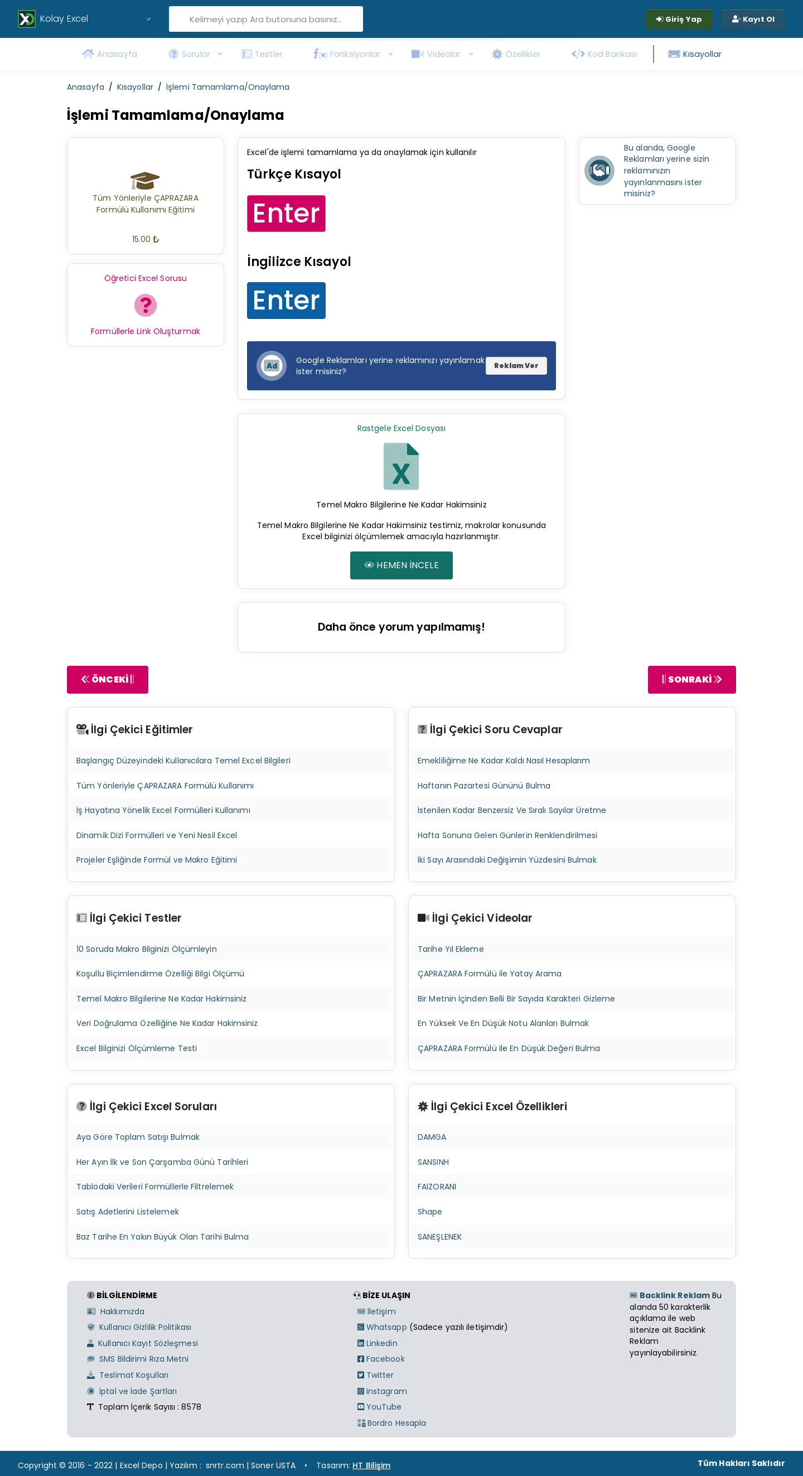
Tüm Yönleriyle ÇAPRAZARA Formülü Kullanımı (165, 785)
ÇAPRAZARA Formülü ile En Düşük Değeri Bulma (509, 1048)
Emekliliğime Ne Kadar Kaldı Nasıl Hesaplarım (504, 760)
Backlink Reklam (670, 1295)
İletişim (376, 1311)
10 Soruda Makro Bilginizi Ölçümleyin (146, 949)
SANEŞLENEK (440, 1236)
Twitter (375, 1375)
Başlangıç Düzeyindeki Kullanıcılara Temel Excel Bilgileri (183, 760)
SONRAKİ (692, 679)
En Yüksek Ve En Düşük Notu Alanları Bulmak (503, 1023)
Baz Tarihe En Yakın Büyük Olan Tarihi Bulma (162, 1236)
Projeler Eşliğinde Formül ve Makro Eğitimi (156, 859)
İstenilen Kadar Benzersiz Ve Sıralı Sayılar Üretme (512, 810)
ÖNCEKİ (107, 679)
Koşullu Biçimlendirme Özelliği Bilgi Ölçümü (160, 973)
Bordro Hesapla (392, 1423)
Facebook (381, 1358)
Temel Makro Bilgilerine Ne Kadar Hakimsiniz (161, 998)
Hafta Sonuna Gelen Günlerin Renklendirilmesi (507, 835)
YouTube (379, 1406)
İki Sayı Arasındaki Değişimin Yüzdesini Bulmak (507, 859)
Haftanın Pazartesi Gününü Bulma (484, 785)
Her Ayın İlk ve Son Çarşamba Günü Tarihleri (162, 1162)
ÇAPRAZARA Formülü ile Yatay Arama (490, 973)
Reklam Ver (516, 365)
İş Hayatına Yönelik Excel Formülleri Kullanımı (163, 810)
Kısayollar (135, 87)
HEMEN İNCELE (401, 565)
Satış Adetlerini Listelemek (127, 1211)
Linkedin (377, 1343)
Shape (430, 1211)
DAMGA (432, 1137)
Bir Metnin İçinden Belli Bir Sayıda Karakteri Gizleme (516, 998)
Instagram (382, 1391)
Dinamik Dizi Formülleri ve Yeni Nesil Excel (156, 835)
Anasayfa (85, 87)
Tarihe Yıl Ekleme (451, 949)
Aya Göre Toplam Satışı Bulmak (138, 1137)
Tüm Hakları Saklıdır (741, 1463)
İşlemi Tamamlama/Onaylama (228, 87)
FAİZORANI (437, 1186)
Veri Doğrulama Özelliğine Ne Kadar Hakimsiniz (167, 1023)
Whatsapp (382, 1327)
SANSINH (433, 1162)
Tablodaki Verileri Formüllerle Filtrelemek (155, 1186)
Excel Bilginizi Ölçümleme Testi (136, 1048)
